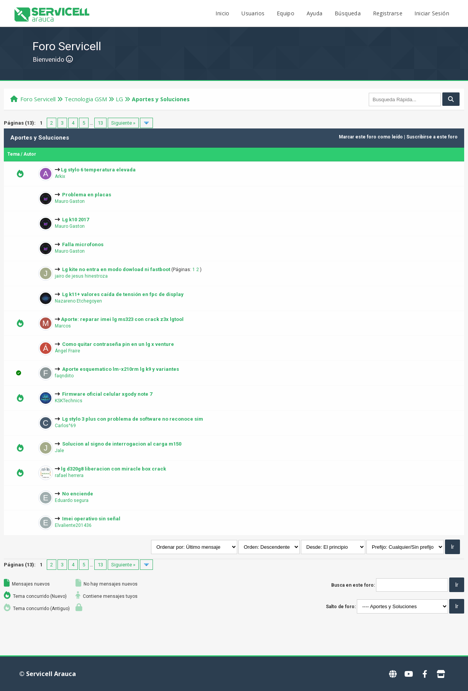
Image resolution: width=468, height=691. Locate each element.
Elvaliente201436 (73, 525)
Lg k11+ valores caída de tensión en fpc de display (123, 294)
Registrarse (387, 13)
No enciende (77, 494)
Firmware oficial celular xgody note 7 (107, 394)
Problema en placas (86, 194)
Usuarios (252, 13)
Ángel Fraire (67, 351)
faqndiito (64, 375)
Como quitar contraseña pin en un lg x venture (118, 344)
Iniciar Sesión (431, 13)
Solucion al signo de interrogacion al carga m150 (121, 444)
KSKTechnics (68, 400)
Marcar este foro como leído (371, 137)
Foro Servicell (38, 99)
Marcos (63, 326)
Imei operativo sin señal (91, 519)
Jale (59, 450)
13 (100, 123)
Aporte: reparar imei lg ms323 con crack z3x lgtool (122, 319)
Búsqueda (348, 13)
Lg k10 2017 (75, 219)
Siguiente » (123, 123)
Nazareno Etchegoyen (78, 301)
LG (119, 99)
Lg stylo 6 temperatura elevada (98, 170)
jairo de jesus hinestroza (81, 276)
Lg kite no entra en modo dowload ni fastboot (116, 269)
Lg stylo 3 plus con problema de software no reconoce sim (132, 419)
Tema (13, 154)
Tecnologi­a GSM (85, 99)
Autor (29, 154)
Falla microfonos (82, 244)
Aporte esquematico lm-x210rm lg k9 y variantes (120, 369)
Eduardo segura (72, 500)
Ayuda (315, 13)
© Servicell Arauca (47, 674)
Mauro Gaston (70, 201)
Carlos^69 (65, 425)
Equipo (285, 13)
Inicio (222, 13)
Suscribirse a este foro (432, 137)
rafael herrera (69, 475)
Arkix (60, 176)
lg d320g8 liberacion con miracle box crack (113, 469)
